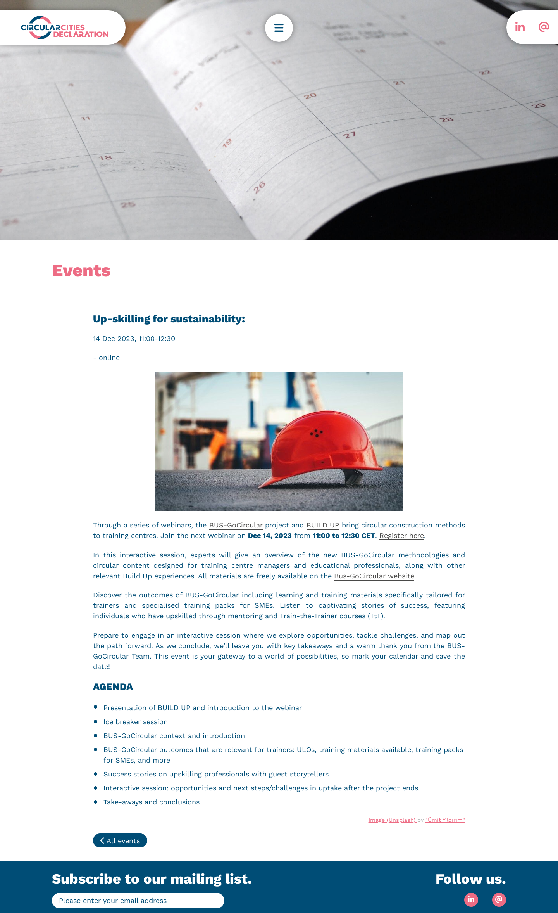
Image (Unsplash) (393, 820)
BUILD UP (323, 525)
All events (120, 841)
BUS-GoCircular (236, 525)
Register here (401, 535)
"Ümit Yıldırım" (445, 820)
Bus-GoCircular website (374, 576)
